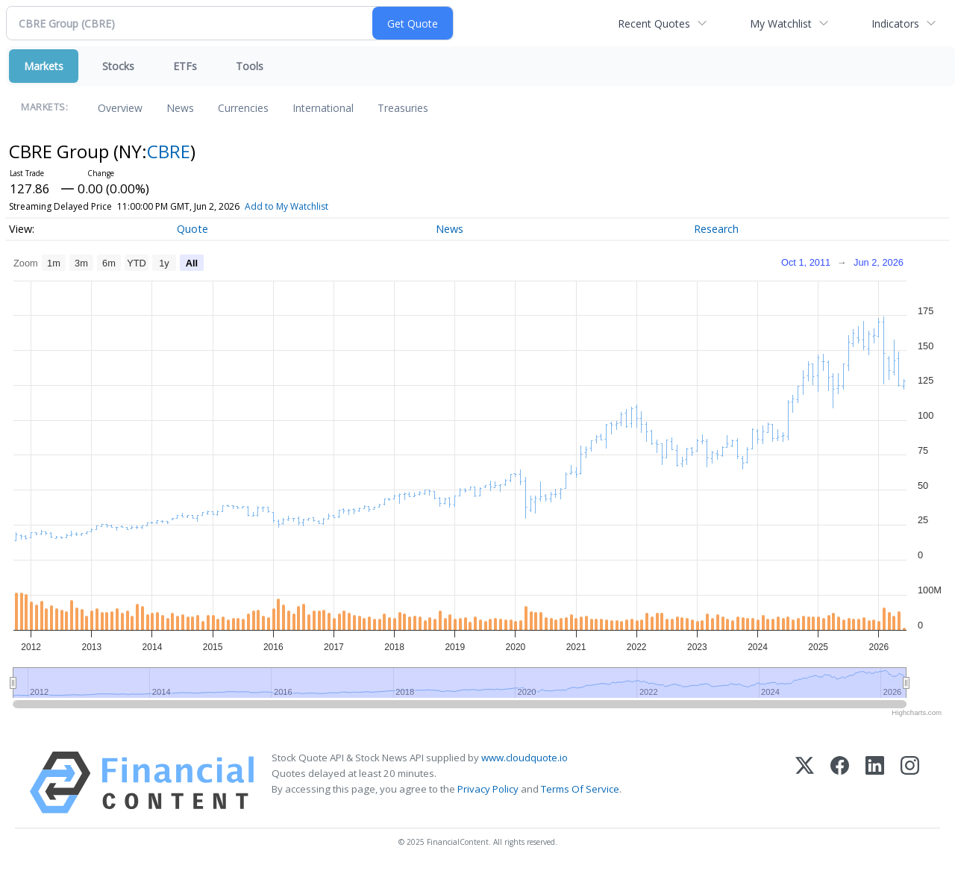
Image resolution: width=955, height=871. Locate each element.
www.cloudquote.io (524, 757)
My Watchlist (781, 23)
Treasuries (403, 108)
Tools (249, 66)
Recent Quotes (654, 23)
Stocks (118, 66)
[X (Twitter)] (804, 782)
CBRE (168, 151)
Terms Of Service (580, 789)
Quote (192, 229)
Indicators (895, 23)
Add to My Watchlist (286, 206)
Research (716, 229)
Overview (120, 108)
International (323, 108)
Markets (43, 66)
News (180, 108)
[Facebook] (839, 782)
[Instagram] (910, 782)
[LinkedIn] (875, 782)
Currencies (243, 108)
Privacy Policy (488, 789)
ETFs (185, 66)
